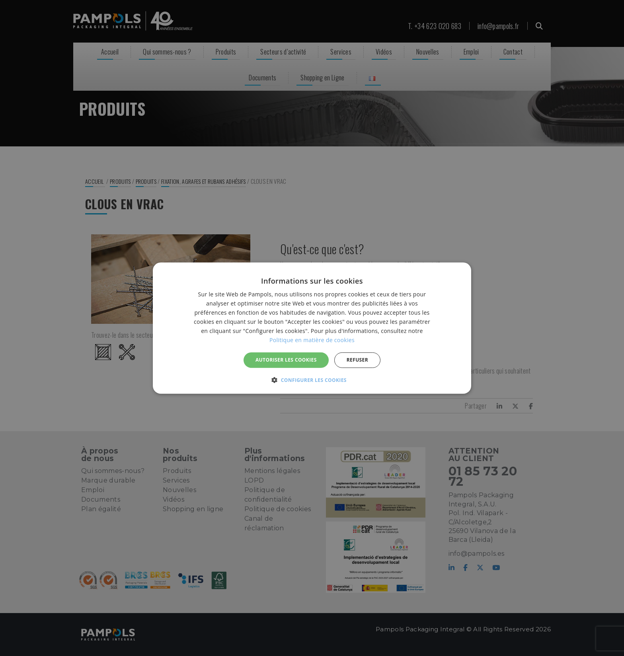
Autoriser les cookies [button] (286, 359)
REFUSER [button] (357, 359)
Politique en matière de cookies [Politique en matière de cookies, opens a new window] (312, 340)
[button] (312, 380)
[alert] (312, 328)
